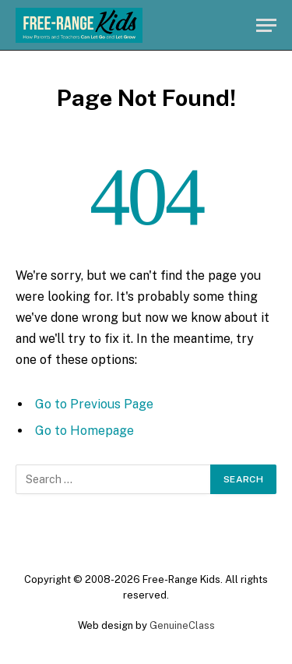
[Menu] (266, 25)
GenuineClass (182, 625)
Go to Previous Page (94, 404)
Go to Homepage (84, 430)
